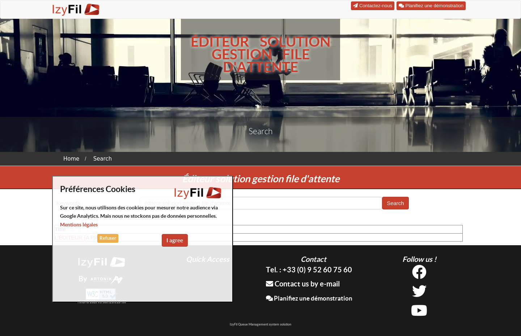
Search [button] (395, 203)
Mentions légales (79, 224)
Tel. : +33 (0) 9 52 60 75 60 (309, 269)
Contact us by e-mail (303, 284)
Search (102, 159)
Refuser (107, 238)
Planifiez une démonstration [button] (431, 5)
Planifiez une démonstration (309, 298)
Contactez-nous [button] (372, 5)
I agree (174, 240)
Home (71, 159)
